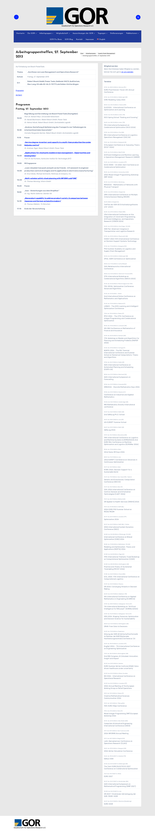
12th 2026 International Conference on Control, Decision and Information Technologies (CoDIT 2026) (119, 492)
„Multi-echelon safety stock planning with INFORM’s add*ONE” (50, 178)
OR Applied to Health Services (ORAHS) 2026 (121, 502)
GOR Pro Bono (56, 39)
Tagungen (102, 33)
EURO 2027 (108, 776)
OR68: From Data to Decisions (115, 626)
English (101, 39)
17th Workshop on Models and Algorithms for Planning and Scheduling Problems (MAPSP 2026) (121, 340)
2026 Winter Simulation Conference (118, 751)
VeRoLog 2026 (109, 430)
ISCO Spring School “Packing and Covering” (121, 117)
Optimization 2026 (111, 519)
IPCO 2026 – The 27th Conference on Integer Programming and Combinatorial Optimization (120, 318)
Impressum (90, 39)
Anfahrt (19, 95)
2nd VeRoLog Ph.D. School (114, 415)
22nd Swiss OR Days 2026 (114, 452)
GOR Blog (69, 39)
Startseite (20, 33)
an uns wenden (127, 72)
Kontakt (79, 39)
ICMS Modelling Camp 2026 (114, 100)
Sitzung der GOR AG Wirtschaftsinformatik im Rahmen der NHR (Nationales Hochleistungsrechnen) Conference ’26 (121, 636)
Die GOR (31, 33)
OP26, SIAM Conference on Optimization (120, 259)
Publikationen (132, 33)
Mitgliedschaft (62, 33)
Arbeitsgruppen (45, 33)
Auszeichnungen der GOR (83, 33)
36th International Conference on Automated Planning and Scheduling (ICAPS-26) (118, 367)
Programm (20, 91)
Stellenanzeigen (116, 33)
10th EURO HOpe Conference (115, 706)
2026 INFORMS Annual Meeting (116, 733)
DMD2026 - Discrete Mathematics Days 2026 (122, 387)
